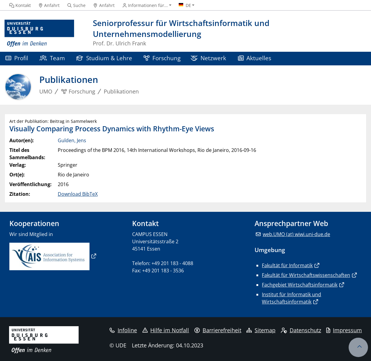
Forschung (162, 58)
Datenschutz (301, 330)
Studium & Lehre (104, 58)
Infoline (123, 330)
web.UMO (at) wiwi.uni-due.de (296, 234)
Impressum (344, 330)
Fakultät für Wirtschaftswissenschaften (306, 275)
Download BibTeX (78, 194)
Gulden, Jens (72, 140)
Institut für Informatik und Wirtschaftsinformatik (291, 298)
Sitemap (260, 330)
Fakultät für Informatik (287, 265)
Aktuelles (255, 58)
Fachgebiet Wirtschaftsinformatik (299, 284)
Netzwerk (208, 58)
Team (52, 58)
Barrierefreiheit (217, 330)
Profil (16, 58)
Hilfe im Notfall (165, 330)
